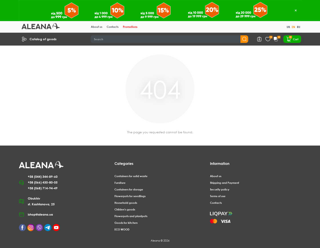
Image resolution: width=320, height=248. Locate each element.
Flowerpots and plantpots (130, 216)
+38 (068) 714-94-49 (43, 188)
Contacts (112, 26)
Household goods (125, 202)
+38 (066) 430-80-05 (43, 182)
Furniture (120, 182)
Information (220, 163)
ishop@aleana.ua (40, 214)
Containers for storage (128, 189)
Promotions (130, 26)
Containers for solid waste (131, 176)
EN (293, 27)
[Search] (170, 39)
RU (298, 27)
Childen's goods (124, 209)
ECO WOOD (121, 229)
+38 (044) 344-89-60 (43, 176)
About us (96, 26)
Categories (123, 163)
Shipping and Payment (224, 182)
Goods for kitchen (126, 222)
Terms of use (218, 196)
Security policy (219, 189)
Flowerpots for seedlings (130, 196)
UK (288, 27)
